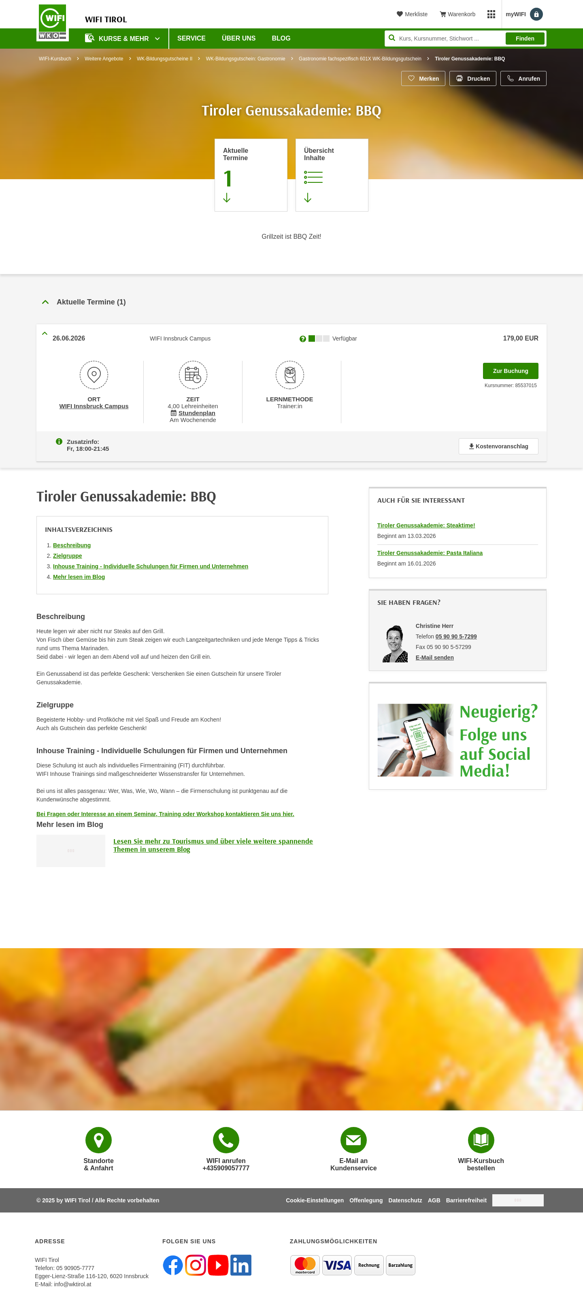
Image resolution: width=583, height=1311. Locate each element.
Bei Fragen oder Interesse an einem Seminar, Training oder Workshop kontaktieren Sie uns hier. (165, 812)
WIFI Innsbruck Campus (94, 405)
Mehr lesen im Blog (79, 575)
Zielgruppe (67, 554)
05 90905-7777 (75, 1266)
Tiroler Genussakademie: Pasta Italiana (430, 551)
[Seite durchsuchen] (466, 38)
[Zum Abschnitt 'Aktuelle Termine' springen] (251, 175)
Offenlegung (366, 1198)
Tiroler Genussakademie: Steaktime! (426, 524)
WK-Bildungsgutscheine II (164, 59)
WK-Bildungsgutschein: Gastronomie (245, 59)
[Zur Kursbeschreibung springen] (332, 175)
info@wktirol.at (72, 1282)
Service (191, 38)
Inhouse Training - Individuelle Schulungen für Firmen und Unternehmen (150, 564)
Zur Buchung (515, 368)
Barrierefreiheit (466, 1198)
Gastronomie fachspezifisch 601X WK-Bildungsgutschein (360, 59)
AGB (434, 1198)
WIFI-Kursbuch (55, 59)
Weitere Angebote (104, 59)
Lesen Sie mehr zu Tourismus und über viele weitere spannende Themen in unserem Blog (213, 843)
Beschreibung (72, 543)
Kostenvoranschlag (498, 444)
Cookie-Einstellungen (315, 1198)
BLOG (281, 38)
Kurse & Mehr (118, 38)
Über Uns (239, 38)
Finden (525, 38)
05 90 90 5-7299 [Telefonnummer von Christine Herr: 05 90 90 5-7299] (456, 635)
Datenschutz (405, 1198)
